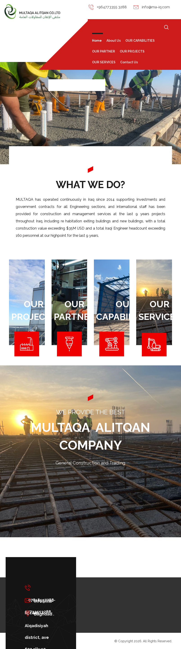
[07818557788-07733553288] (41, 588)
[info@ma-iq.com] (41, 600)
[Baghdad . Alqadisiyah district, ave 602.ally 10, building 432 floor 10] (41, 613)
